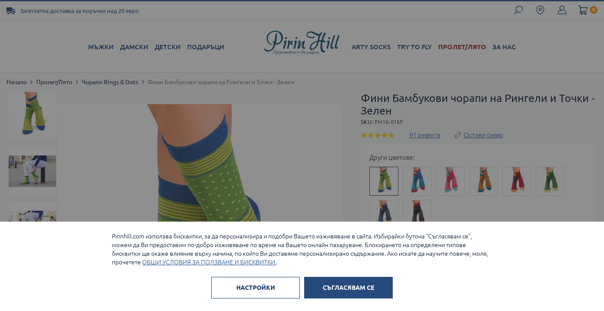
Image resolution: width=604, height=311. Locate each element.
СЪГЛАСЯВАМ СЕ (348, 287)
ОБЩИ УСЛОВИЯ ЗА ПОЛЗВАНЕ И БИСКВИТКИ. (209, 262)
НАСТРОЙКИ (255, 287)
